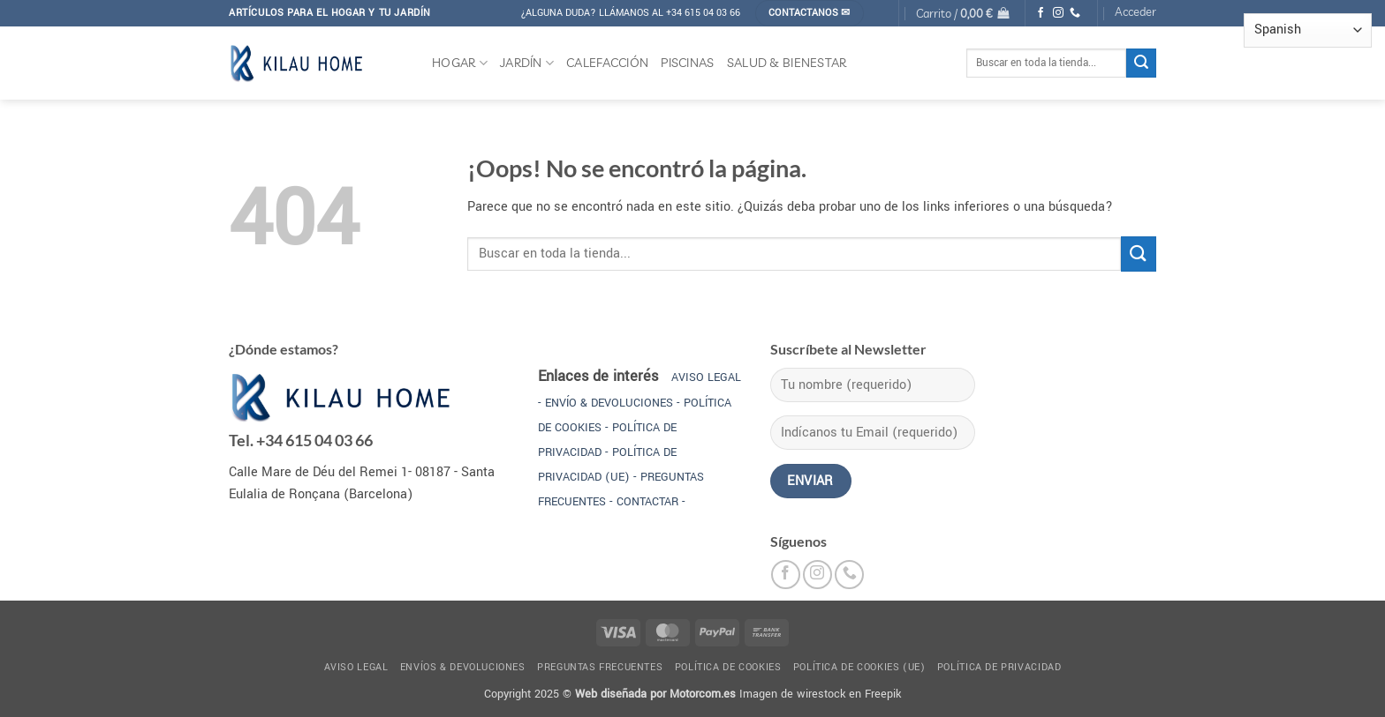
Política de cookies (728, 667)
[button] (962, 13)
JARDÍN (527, 63)
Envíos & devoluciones (463, 667)
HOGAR (460, 63)
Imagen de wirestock (792, 693)
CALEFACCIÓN (607, 63)
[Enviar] (1141, 63)
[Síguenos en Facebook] (1040, 13)
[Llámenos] (1075, 13)
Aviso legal (356, 667)
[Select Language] (1308, 30)
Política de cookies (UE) (859, 667)
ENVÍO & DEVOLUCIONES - (612, 403)
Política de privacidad (999, 667)
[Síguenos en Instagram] (1058, 13)
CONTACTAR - (651, 502)
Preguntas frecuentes (599, 667)
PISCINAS (687, 63)
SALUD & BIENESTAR (787, 63)
